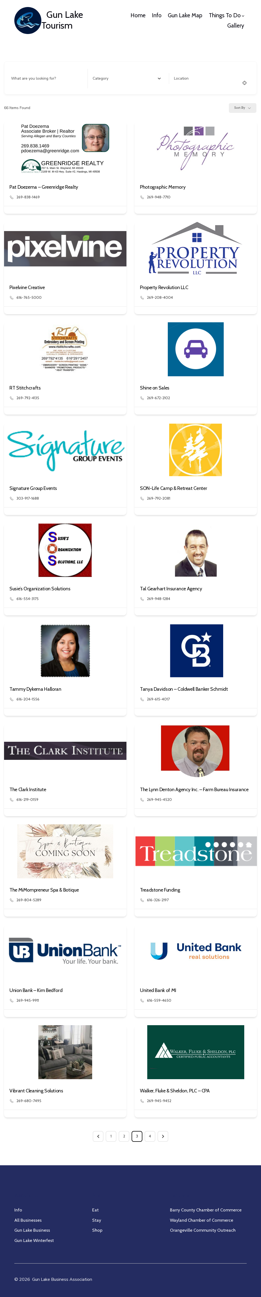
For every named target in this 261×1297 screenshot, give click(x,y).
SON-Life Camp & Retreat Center (173, 488)
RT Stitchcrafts (25, 388)
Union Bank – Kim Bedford (35, 990)
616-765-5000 (29, 297)
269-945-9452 (159, 1100)
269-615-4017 (158, 699)
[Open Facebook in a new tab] (240, 1279)
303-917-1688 (27, 498)
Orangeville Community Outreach (203, 1230)
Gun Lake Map (185, 15)
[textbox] (100, 78)
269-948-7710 (158, 197)
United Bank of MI (158, 990)
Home (138, 15)
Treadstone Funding (160, 890)
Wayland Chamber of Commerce (201, 1220)
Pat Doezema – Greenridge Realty (43, 187)
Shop (97, 1230)
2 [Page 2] (124, 1136)
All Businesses (28, 1220)
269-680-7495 (28, 1100)
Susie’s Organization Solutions (39, 589)
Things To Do (226, 15)
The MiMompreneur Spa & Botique (44, 890)
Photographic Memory (162, 187)
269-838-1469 (28, 197)
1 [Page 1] (111, 1136)
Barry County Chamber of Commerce (206, 1210)
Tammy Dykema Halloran (35, 689)
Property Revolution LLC (164, 287)
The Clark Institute (27, 790)
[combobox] (127, 78)
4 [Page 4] (150, 1136)
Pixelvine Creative (27, 287)
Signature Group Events (33, 488)
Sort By (239, 107)
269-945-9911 (27, 1000)
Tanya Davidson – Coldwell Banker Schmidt (184, 689)
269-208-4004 (160, 297)
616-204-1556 (27, 699)
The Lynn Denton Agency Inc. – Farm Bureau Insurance (194, 790)
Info (157, 15)
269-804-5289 (28, 900)
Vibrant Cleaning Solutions (36, 1091)
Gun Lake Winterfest (34, 1240)
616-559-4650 (159, 1000)
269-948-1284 (158, 598)
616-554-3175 (27, 598)
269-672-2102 (158, 397)
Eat (95, 1210)
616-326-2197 (158, 900)
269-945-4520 (159, 799)
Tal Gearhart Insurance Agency (171, 589)
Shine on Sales (154, 388)
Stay (96, 1220)
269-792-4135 (27, 397)
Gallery (235, 25)
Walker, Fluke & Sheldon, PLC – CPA (175, 1091)
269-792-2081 (158, 498)
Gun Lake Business (32, 1230)
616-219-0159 (27, 799)
